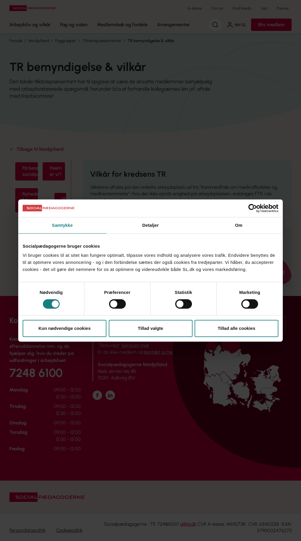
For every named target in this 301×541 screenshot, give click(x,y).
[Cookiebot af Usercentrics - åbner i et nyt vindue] (252, 208)
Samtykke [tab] (62, 225)
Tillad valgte (150, 328)
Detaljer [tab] (150, 225)
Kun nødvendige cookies (65, 328)
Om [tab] (238, 225)
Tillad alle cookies (236, 328)
